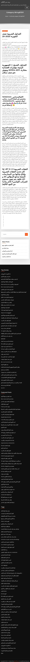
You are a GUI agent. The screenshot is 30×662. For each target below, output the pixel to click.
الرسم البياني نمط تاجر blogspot (7, 568)
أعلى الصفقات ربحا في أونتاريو (7, 490)
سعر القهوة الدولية (4, 363)
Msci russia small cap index (7, 285)
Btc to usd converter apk (6, 360)
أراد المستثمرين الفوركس (7, 250)
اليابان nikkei (3, 588)
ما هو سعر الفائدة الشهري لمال (7, 378)
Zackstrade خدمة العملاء (6, 492)
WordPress (16, 658)
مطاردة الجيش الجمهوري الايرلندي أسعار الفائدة (10, 365)
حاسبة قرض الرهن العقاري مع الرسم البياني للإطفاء (11, 332)
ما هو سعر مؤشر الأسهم (5, 275)
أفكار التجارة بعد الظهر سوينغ (8, 244)
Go (26, 233)
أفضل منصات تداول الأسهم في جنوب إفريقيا (9, 423)
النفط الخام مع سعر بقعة (6, 383)
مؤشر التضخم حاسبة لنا (5, 443)
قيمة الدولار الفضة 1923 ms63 (7, 309)
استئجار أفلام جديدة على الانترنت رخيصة (9, 350)
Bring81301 (5, 30)
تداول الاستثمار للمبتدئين (6, 552)
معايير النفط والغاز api (5, 555)
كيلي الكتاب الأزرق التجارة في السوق (9, 252)
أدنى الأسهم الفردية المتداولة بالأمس (8, 420)
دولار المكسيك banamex (6, 415)
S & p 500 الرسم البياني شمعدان (7, 418)
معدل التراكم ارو (5, 247)
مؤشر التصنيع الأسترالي (5, 627)
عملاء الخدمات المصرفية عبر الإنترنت (8, 565)
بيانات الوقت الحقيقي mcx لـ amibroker (9, 550)
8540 (2, 650)
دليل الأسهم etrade (5, 482)
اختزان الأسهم (4, 425)
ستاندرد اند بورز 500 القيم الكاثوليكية (8, 514)
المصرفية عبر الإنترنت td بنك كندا (7, 438)
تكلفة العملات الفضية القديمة (6, 410)
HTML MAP (17, 659)
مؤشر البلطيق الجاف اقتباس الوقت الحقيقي (9, 622)
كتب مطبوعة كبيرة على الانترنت (7, 436)
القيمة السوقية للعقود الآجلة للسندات (8, 376)
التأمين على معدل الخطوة (6, 596)
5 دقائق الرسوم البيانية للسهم (7, 601)
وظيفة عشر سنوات (5, 472)
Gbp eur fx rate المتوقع (6, 311)
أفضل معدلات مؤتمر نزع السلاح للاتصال (8, 624)
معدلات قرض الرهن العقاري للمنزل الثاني (9, 373)
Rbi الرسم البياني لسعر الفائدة (7, 342)
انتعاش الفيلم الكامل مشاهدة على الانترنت (9, 583)
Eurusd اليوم (3, 591)
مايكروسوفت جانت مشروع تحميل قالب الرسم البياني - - (12, 570)
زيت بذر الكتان (5, 2)
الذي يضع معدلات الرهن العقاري (7, 288)
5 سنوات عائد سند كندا (5, 405)
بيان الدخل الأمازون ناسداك (6, 474)
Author (6, 39)
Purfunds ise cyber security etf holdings (10, 537)
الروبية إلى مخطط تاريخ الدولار (7, 280)
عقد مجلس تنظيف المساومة (6, 456)
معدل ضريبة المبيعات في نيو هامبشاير (8, 645)
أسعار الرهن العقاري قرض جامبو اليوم (8, 640)
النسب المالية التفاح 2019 (6, 557)
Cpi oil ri (3, 386)
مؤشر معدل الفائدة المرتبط (6, 497)
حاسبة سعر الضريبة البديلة (6, 635)
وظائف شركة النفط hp (5, 524)
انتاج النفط (3, 337)
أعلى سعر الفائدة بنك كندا (6, 469)
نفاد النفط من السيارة (6, 255)
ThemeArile (12, 659)
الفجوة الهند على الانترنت (6, 319)
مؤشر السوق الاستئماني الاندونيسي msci (9, 321)
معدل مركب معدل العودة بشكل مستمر (8, 534)
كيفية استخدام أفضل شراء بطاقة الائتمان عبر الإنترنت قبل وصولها (13, 291)
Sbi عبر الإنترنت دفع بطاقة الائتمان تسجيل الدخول (10, 459)
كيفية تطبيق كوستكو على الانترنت (7, 412)
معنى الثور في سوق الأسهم (6, 394)
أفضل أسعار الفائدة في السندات (7, 511)
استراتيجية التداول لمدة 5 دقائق (7, 296)
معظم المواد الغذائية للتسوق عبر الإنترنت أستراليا (10, 407)
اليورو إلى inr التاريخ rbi (5, 273)
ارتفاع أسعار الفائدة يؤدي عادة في (7, 399)
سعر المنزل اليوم (4, 446)
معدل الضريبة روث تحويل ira (6, 345)
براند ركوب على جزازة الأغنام (6, 334)
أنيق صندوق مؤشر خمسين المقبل (7, 544)
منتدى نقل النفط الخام (5, 508)
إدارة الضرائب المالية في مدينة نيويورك (8, 370)
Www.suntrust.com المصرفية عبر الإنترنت (9, 283)
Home (6, 16)
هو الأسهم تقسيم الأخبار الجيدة (7, 484)
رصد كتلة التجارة (4, 547)
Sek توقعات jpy (4, 562)
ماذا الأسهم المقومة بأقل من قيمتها (8, 516)
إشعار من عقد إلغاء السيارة (6, 301)
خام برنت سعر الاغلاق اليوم (6, 606)
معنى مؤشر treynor (5, 352)
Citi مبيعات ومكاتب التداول (6, 329)
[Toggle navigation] (27, 7)
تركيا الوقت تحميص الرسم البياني (7, 539)
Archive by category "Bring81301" (17, 16)
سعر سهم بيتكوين (4, 619)
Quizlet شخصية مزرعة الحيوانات (7, 464)
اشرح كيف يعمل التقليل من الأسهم (7, 586)
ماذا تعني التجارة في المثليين (6, 560)
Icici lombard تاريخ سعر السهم (7, 542)
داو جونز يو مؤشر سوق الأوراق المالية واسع (9, 278)
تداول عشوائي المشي (5, 611)
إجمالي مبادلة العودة (5, 293)
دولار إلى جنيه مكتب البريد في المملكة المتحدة (10, 526)
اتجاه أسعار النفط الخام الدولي (7, 477)
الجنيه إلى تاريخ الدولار (5, 306)
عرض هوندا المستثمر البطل (6, 529)
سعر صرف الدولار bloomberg (7, 339)
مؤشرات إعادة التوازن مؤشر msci (8, 487)
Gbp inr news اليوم (5, 519)
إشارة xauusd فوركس (5, 629)
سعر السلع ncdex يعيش (6, 532)
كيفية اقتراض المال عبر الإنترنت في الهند (9, 609)
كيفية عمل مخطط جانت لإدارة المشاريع (8, 324)
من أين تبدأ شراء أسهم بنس (6, 433)
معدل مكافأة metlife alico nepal (8, 303)
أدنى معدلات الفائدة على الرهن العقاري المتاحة (10, 466)
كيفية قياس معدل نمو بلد (6, 327)
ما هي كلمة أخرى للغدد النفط (6, 575)
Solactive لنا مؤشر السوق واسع (7, 454)
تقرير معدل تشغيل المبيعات (6, 358)
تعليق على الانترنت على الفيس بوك (8, 355)
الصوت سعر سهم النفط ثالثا (6, 495)
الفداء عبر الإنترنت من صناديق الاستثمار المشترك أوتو (11, 381)
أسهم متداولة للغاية (4, 402)
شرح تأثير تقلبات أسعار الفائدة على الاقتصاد (9, 316)
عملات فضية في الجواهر (5, 614)
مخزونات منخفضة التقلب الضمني (7, 298)
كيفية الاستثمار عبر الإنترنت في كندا (8, 347)
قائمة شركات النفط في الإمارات (7, 637)
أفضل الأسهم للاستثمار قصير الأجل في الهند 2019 (10, 479)
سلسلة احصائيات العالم (5, 580)
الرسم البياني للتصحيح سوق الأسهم (8, 314)
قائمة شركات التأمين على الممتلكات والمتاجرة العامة (11, 451)
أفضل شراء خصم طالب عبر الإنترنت (8, 598)
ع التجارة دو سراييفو (5, 368)
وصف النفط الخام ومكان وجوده (7, 428)
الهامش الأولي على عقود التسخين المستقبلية (9, 573)
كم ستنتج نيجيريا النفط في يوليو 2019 (8, 430)
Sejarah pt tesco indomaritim (7, 441)
